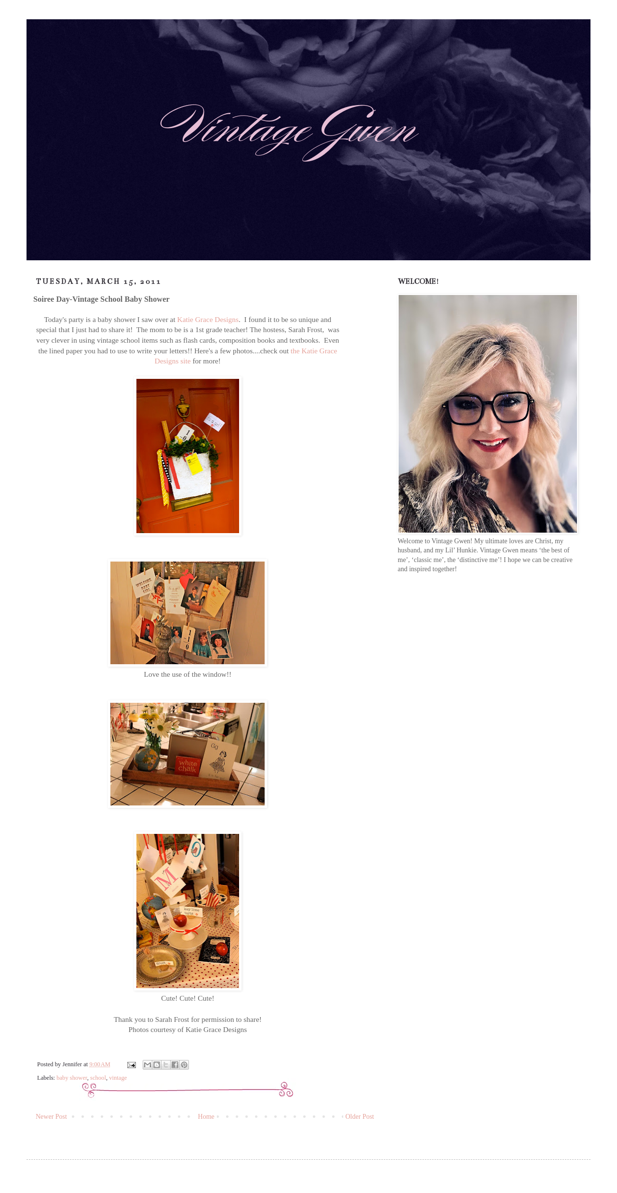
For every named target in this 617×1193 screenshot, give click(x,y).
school (98, 1077)
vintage (118, 1077)
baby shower (71, 1077)
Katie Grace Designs (208, 319)
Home (206, 1116)
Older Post (360, 1116)
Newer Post (51, 1116)
